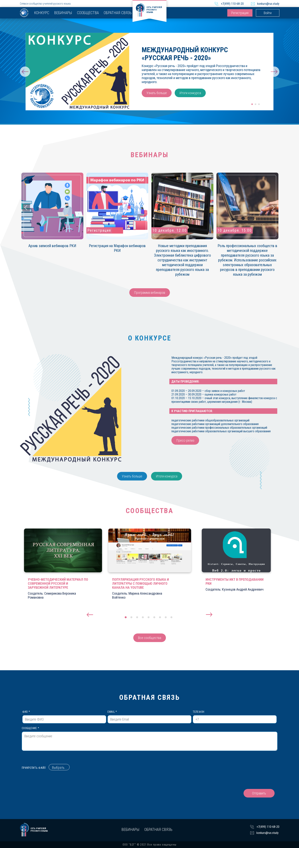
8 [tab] (166, 617)
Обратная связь (118, 12)
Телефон (235, 716)
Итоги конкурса (190, 93)
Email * (149, 716)
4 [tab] (143, 617)
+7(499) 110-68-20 (232, 4)
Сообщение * (149, 739)
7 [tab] (160, 617)
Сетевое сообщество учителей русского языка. (45, 3)
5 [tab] (149, 617)
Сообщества (88, 12)
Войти (268, 13)
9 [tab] (171, 617)
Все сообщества (149, 638)
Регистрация (239, 13)
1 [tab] (252, 104)
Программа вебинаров (149, 293)
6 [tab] (154, 617)
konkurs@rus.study (268, 4)
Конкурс (41, 12)
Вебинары (63, 12)
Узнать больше (156, 93)
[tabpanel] (149, 71)
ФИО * (64, 716)
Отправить (259, 793)
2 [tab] (256, 104)
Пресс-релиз (185, 440)
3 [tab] (259, 104)
